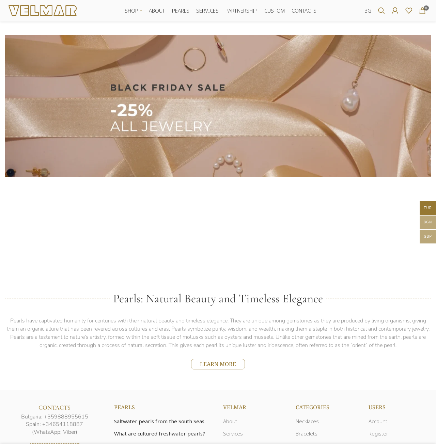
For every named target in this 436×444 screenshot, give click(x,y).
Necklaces (307, 424)
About (230, 424)
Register (378, 436)
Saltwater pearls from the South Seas (159, 424)
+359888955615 (66, 419)
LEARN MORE (218, 366)
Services (233, 436)
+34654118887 (62, 427)
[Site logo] (43, 11)
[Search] (381, 12)
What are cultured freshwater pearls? (159, 436)
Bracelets (306, 436)
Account (378, 424)
